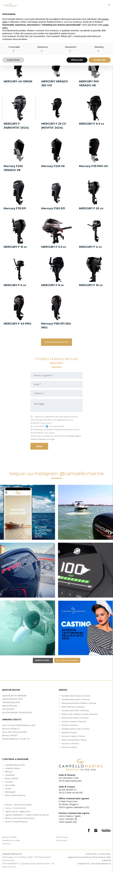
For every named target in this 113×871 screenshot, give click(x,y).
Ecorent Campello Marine (16, 821)
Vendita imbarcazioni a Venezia (76, 699)
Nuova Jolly (10, 785)
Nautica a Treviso (69, 732)
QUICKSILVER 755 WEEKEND (14, 695)
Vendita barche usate (11, 840)
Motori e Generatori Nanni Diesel (20, 818)
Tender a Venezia (70, 725)
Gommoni (6, 843)
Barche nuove (62, 837)
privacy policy (105, 854)
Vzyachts (9, 781)
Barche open (61, 840)
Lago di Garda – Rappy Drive (17, 811)
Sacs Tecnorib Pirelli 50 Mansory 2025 (18, 725)
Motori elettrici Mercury (15, 795)
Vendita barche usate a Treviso (76, 728)
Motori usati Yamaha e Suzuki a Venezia (80, 714)
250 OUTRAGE (8, 709)
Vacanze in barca (69, 747)
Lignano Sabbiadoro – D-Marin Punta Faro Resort (27, 814)
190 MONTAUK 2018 (10, 702)
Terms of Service (37, 439)
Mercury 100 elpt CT (11, 728)
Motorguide (10, 792)
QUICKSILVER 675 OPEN (12, 699)
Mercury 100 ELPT (10, 735)
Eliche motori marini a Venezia (75, 717)
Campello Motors (12, 768)
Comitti (8, 788)
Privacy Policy (45, 423)
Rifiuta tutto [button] (77, 60)
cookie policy (91, 854)
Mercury (9, 771)
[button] (109, 4)
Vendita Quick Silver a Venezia (75, 710)
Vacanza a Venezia (70, 743)
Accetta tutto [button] (99, 60)
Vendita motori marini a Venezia (76, 695)
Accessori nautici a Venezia (74, 721)
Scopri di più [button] (13, 60)
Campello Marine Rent (15, 765)
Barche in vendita (9, 837)
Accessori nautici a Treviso (73, 736)
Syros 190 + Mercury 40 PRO (14, 732)
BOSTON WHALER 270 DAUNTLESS (17, 712)
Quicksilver (10, 775)
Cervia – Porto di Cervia (15, 808)
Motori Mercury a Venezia (73, 706)
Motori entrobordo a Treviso (74, 739)
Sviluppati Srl (83, 863)
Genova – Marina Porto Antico (18, 804)
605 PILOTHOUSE (9, 705)
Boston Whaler (11, 778)
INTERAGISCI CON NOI (56, 342)
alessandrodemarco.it (101, 863)
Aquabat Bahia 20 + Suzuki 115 (15, 738)
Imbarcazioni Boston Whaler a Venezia (79, 703)
